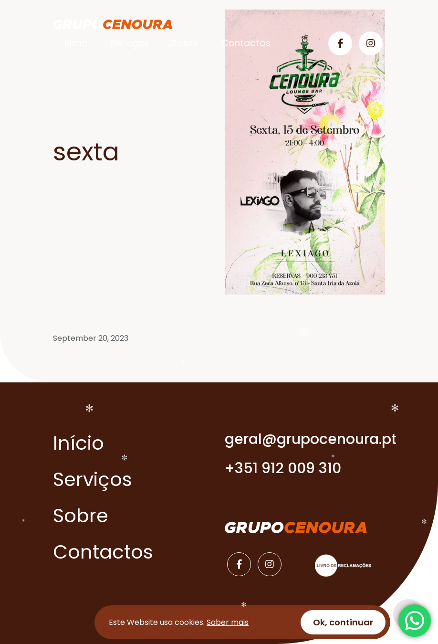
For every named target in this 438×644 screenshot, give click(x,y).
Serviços (130, 43)
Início (76, 43)
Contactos (246, 43)
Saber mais (228, 622)
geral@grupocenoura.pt (305, 439)
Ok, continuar (343, 622)
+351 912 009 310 (283, 468)
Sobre (185, 43)
